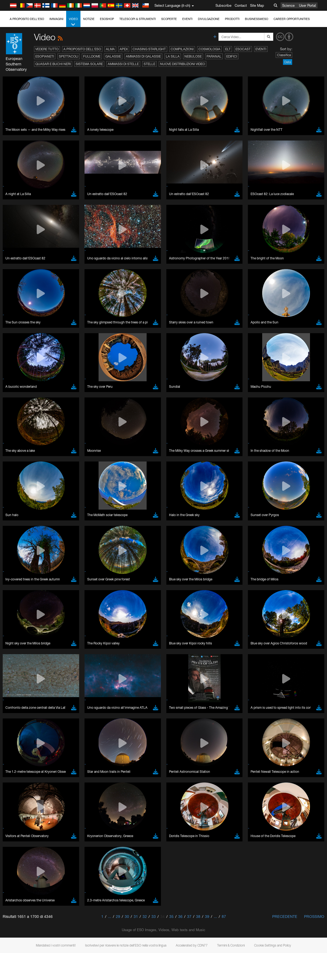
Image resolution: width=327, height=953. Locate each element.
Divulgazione (209, 19)
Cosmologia (209, 49)
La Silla (173, 56)
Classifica (284, 55)
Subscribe (223, 5)
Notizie (89, 19)
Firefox (21, 703)
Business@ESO (256, 19)
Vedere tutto (47, 49)
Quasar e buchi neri (53, 64)
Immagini (56, 19)
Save (17, 787)
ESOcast (243, 49)
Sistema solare (89, 64)
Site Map (257, 5)
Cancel (43, 787)
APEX (124, 49)
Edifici (231, 56)
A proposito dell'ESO (27, 19)
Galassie (113, 56)
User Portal (307, 5)
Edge (20, 698)
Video (73, 22)
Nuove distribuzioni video (182, 64)
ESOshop (107, 19)
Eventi (187, 19)
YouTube (11, 593)
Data (287, 62)
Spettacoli (68, 56)
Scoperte (169, 19)
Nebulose (193, 56)
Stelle (149, 64)
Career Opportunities (292, 19)
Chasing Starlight (149, 49)
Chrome (22, 693)
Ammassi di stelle (123, 64)
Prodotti (232, 19)
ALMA (110, 49)
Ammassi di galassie (143, 56)
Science (288, 5)
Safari (20, 708)
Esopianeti (44, 56)
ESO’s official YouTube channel (127, 593)
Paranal (214, 56)
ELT (228, 49)
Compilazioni (182, 49)
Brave (20, 688)
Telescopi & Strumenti (137, 19)
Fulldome (91, 56)
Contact (241, 5)
